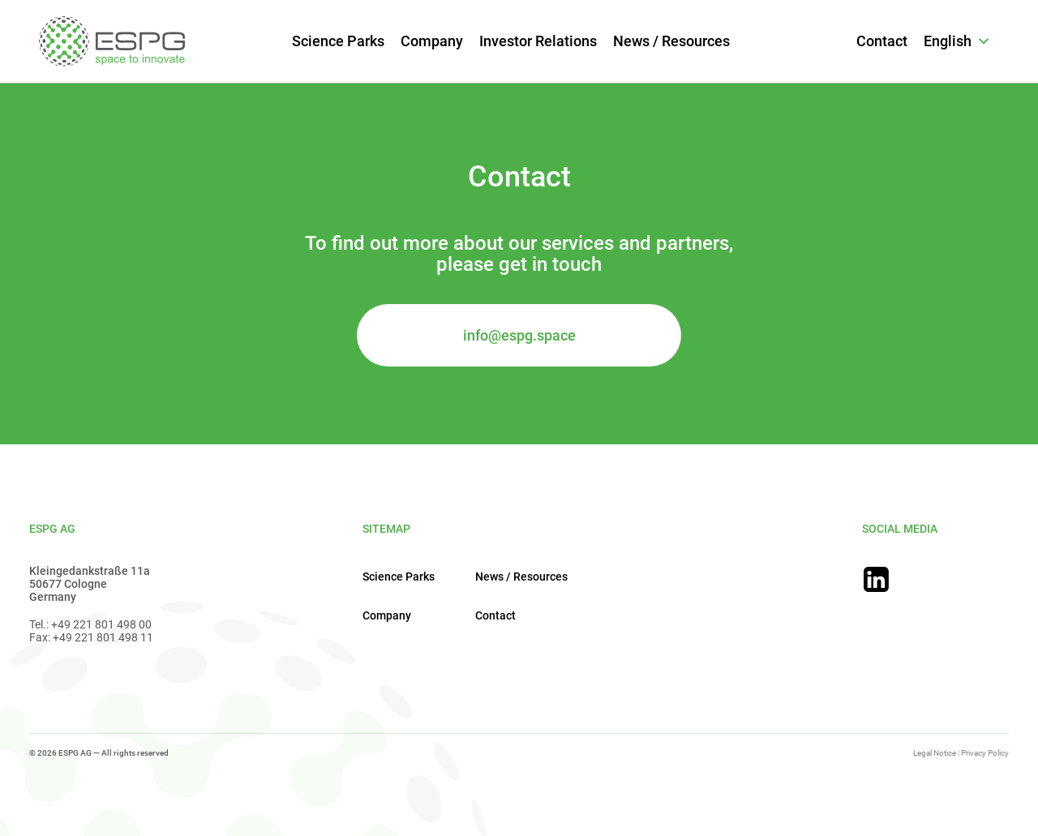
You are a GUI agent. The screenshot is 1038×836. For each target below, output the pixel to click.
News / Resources (671, 40)
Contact (881, 40)
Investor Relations (538, 40)
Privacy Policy (985, 752)
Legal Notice (934, 752)
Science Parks (338, 40)
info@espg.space (519, 335)
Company (432, 40)
